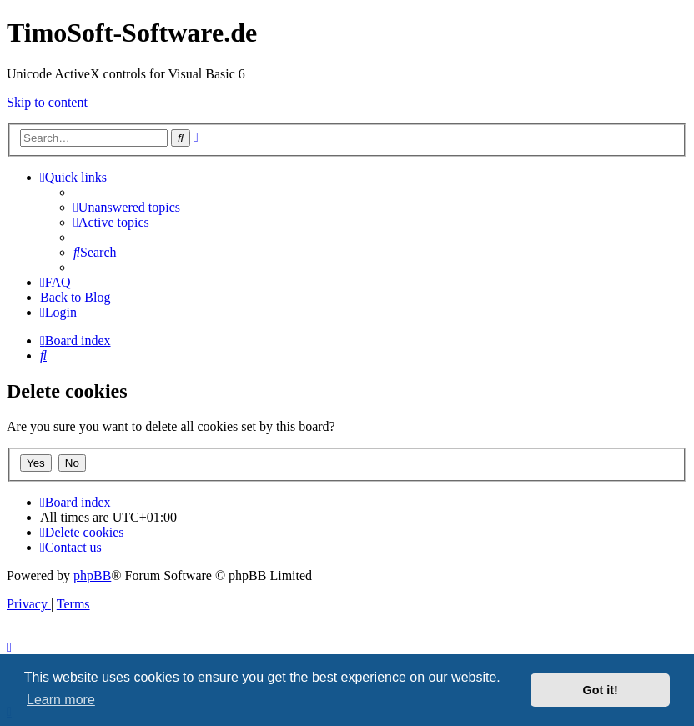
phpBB (92, 575)
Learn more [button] (61, 700)
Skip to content (47, 102)
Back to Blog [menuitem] (75, 297)
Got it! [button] (600, 690)
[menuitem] (126, 207)
